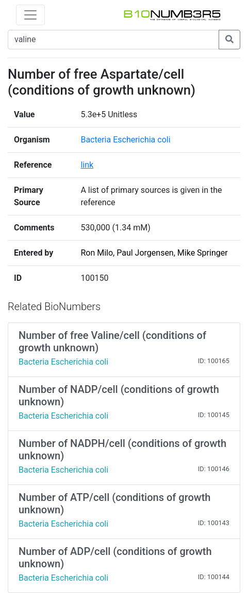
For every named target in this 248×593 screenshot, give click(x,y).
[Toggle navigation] (30, 15)
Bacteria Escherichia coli (125, 140)
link (86, 165)
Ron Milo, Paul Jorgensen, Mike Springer (153, 253)
